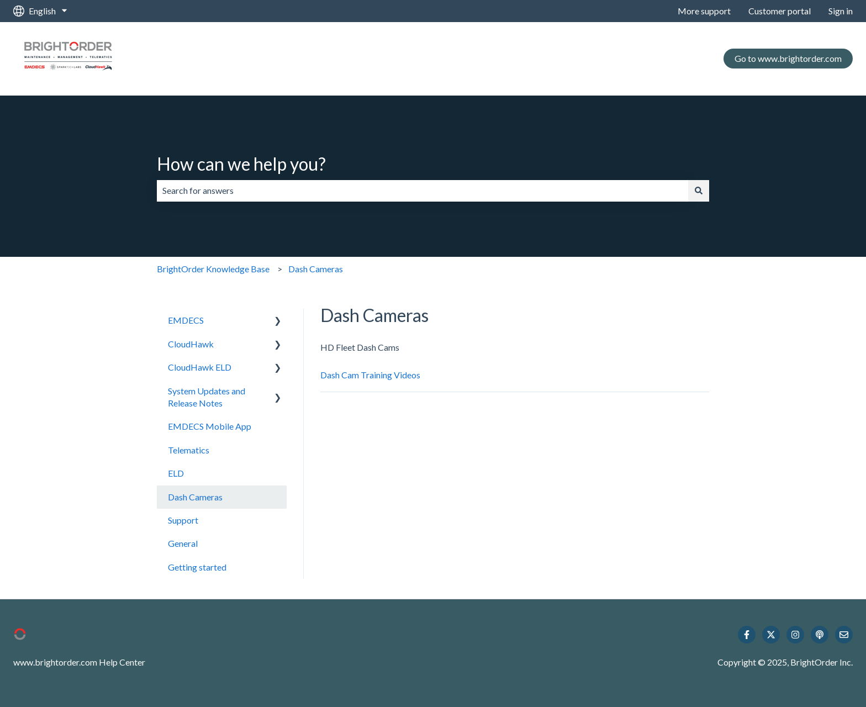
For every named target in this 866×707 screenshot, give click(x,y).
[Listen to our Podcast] (819, 634)
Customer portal (779, 11)
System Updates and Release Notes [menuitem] (206, 397)
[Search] (698, 190)
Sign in (840, 11)
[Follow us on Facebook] (747, 634)
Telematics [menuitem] (188, 450)
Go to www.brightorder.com (788, 58)
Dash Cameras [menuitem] (195, 497)
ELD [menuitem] (176, 473)
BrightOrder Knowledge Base (213, 268)
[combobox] (422, 190)
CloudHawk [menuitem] (191, 344)
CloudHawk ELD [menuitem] (199, 367)
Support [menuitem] (183, 520)
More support (704, 11)
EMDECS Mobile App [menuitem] (209, 426)
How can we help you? (241, 164)
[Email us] (844, 634)
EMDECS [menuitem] (186, 320)
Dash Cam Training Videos (370, 375)
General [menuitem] (183, 543)
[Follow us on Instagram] (795, 634)
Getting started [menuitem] (197, 567)
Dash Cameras (315, 268)
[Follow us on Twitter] (771, 634)
